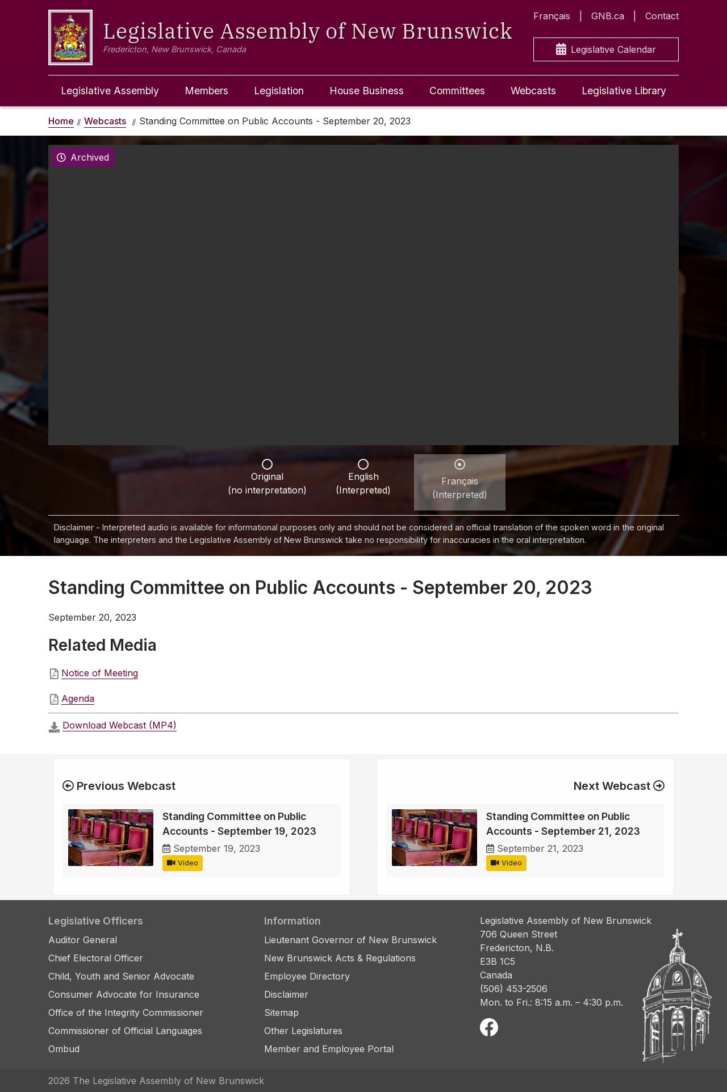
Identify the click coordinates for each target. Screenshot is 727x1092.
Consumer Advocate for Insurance (123, 994)
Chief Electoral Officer (95, 958)
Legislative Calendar (606, 50)
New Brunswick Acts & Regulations (340, 958)
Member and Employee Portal (329, 1049)
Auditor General (82, 939)
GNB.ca (607, 16)
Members (206, 91)
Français (551, 16)
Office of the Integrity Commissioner (125, 1012)
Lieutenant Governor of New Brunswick (350, 939)
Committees (457, 91)
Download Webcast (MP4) (119, 725)
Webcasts (533, 91)
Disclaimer (286, 994)
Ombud (64, 1049)
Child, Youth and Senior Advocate (121, 976)
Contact (662, 16)
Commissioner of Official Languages (125, 1030)
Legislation (279, 91)
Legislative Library (624, 91)
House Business (366, 91)
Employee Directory (307, 976)
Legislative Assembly (110, 91)
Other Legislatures (303, 1030)
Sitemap (281, 1012)
